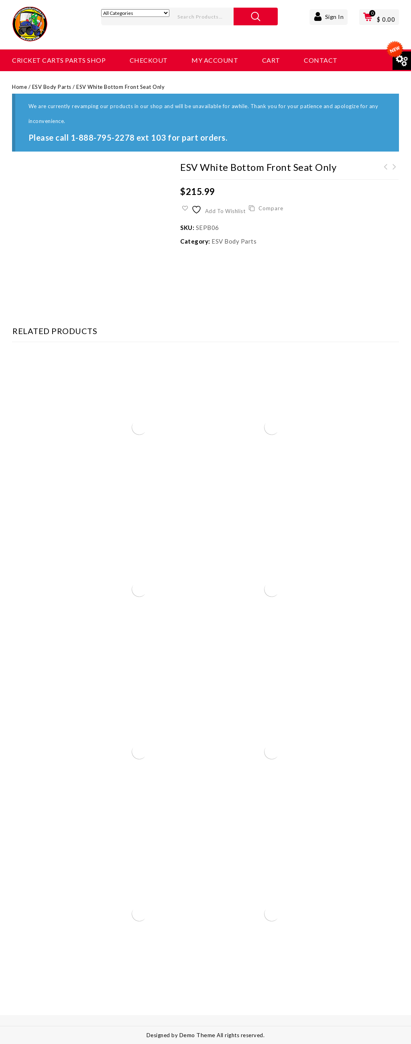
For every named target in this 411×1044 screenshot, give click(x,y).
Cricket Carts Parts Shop (59, 60)
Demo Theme (198, 1035)
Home (19, 87)
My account (214, 60)
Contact (321, 60)
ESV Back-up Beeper (385, 171)
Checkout (149, 60)
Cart (271, 60)
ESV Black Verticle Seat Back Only (394, 171)
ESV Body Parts (51, 87)
